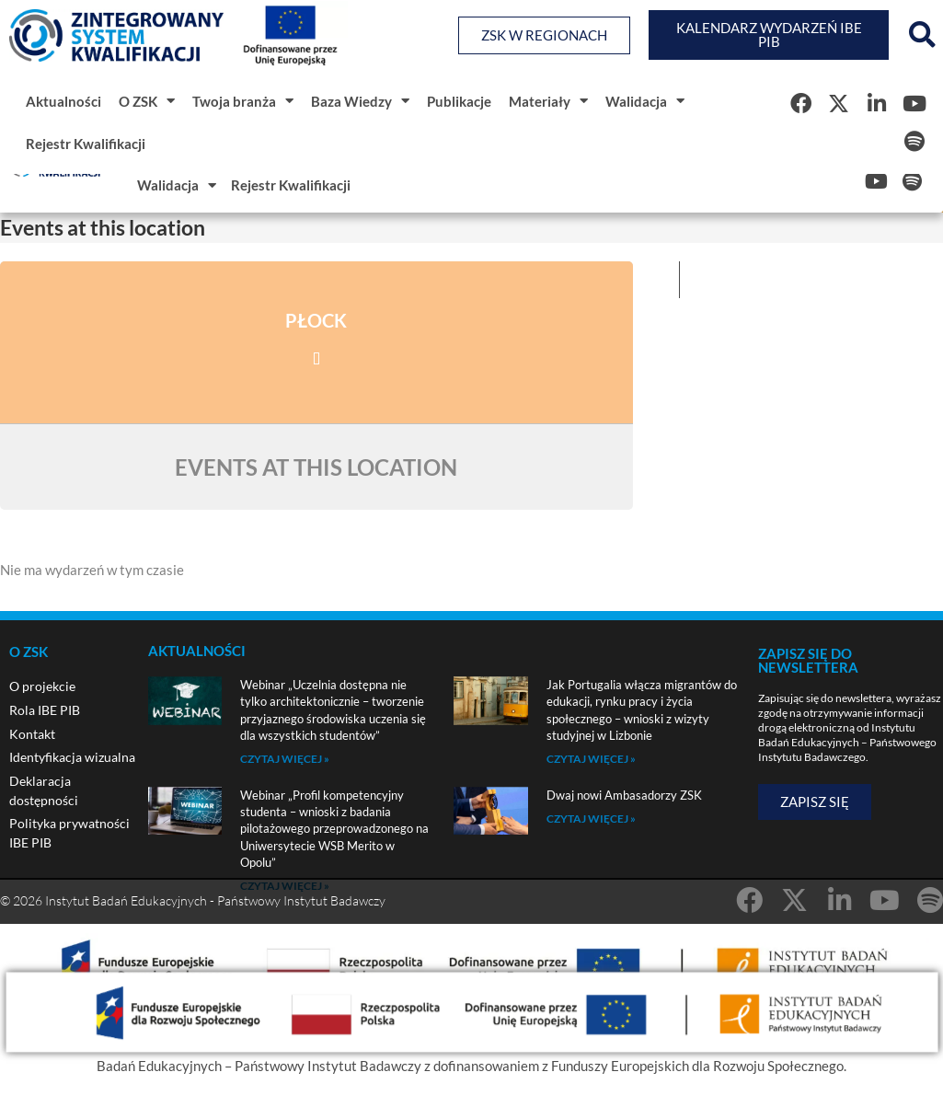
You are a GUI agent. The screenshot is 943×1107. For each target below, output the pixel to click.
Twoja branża (242, 101)
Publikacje (459, 101)
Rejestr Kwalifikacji (85, 143)
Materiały (548, 101)
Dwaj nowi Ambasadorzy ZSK (624, 795)
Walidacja (644, 101)
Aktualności (63, 101)
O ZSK (147, 101)
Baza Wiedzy (360, 101)
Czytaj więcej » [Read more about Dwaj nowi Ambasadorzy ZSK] (591, 818)
